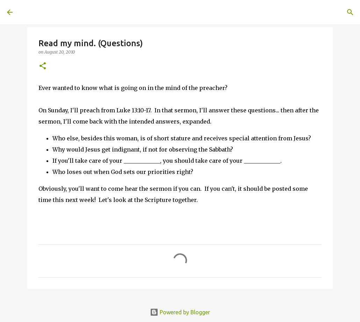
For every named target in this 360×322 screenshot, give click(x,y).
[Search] (117, 12)
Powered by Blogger (180, 312)
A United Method (64, 12)
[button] (42, 66)
